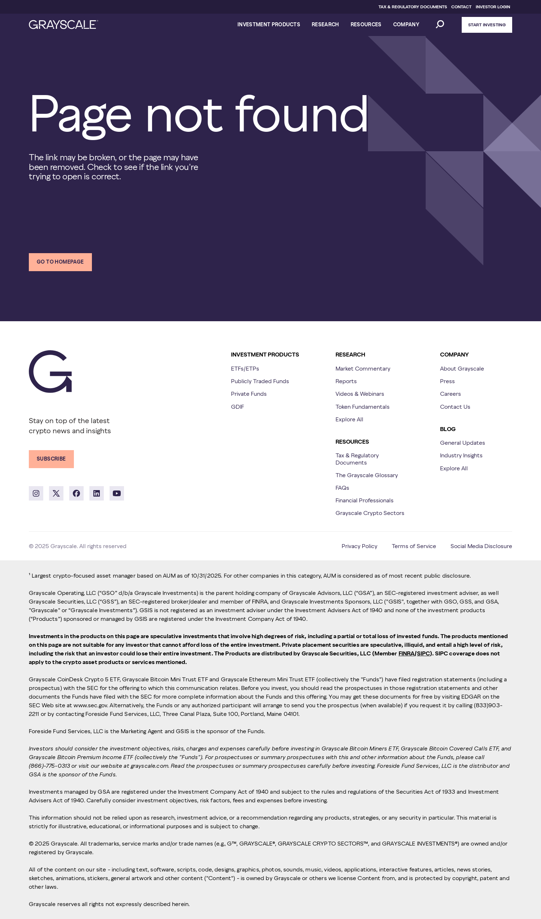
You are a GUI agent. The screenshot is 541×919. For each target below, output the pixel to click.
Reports (346, 381)
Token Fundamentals (363, 406)
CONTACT (461, 6)
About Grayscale (462, 368)
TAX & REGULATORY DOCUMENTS (412, 6)
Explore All (349, 419)
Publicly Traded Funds (260, 381)
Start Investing (487, 24)
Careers (450, 393)
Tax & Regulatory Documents (357, 458)
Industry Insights (461, 455)
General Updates (462, 442)
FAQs (342, 487)
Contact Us (455, 406)
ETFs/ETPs (245, 368)
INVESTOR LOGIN (493, 6)
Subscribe (51, 459)
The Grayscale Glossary (367, 475)
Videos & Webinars (360, 393)
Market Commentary (363, 368)
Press (447, 381)
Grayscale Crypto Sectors (370, 513)
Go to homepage (60, 262)
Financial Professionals (365, 500)
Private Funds (249, 393)
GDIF (237, 406)
